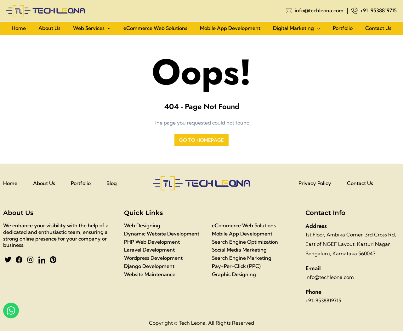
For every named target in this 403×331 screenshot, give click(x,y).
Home (19, 29)
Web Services (92, 29)
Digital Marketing (296, 29)
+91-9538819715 (378, 10)
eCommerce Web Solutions (155, 29)
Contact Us (378, 29)
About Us (49, 29)
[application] (108, 29)
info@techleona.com (319, 10)
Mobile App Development (230, 29)
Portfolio (343, 29)
